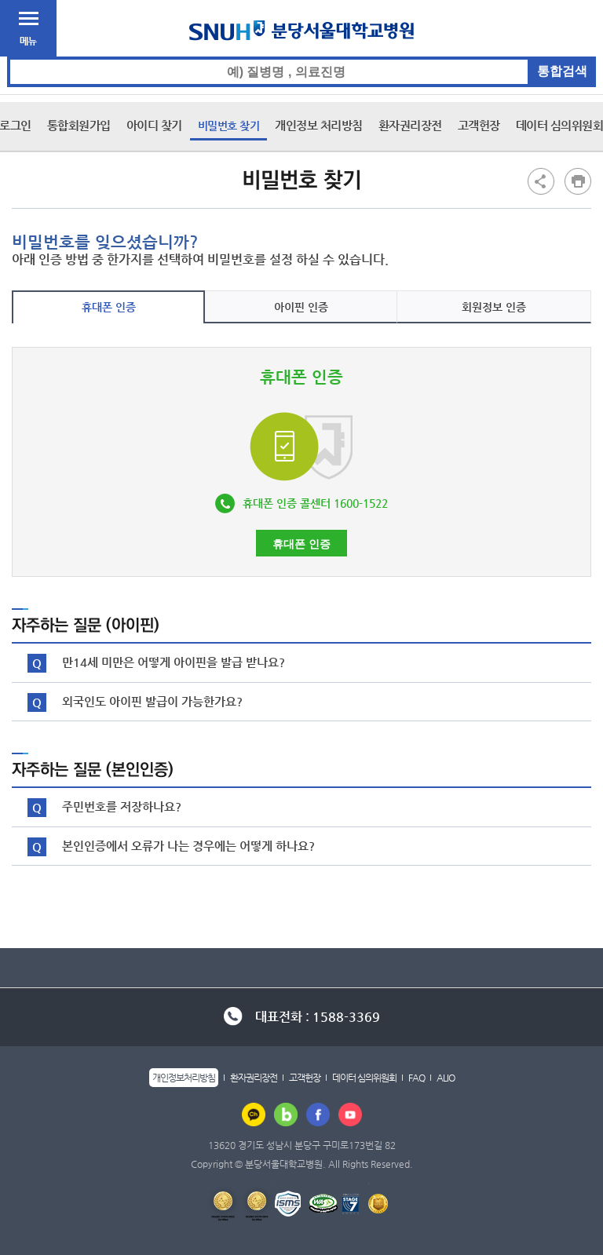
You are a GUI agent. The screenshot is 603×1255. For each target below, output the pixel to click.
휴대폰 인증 (109, 307)
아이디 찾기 (154, 125)
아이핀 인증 (301, 307)
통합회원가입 (79, 125)
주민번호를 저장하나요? (121, 806)
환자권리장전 (410, 125)
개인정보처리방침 (183, 1077)
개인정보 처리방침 (319, 125)
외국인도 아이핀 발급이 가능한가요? (152, 701)
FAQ (416, 1077)
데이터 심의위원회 (364, 1077)
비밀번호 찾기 (229, 125)
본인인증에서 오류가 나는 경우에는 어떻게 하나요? (188, 845)
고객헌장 (479, 125)
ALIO (446, 1077)
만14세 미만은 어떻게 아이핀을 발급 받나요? (173, 662)
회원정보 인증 (494, 307)
